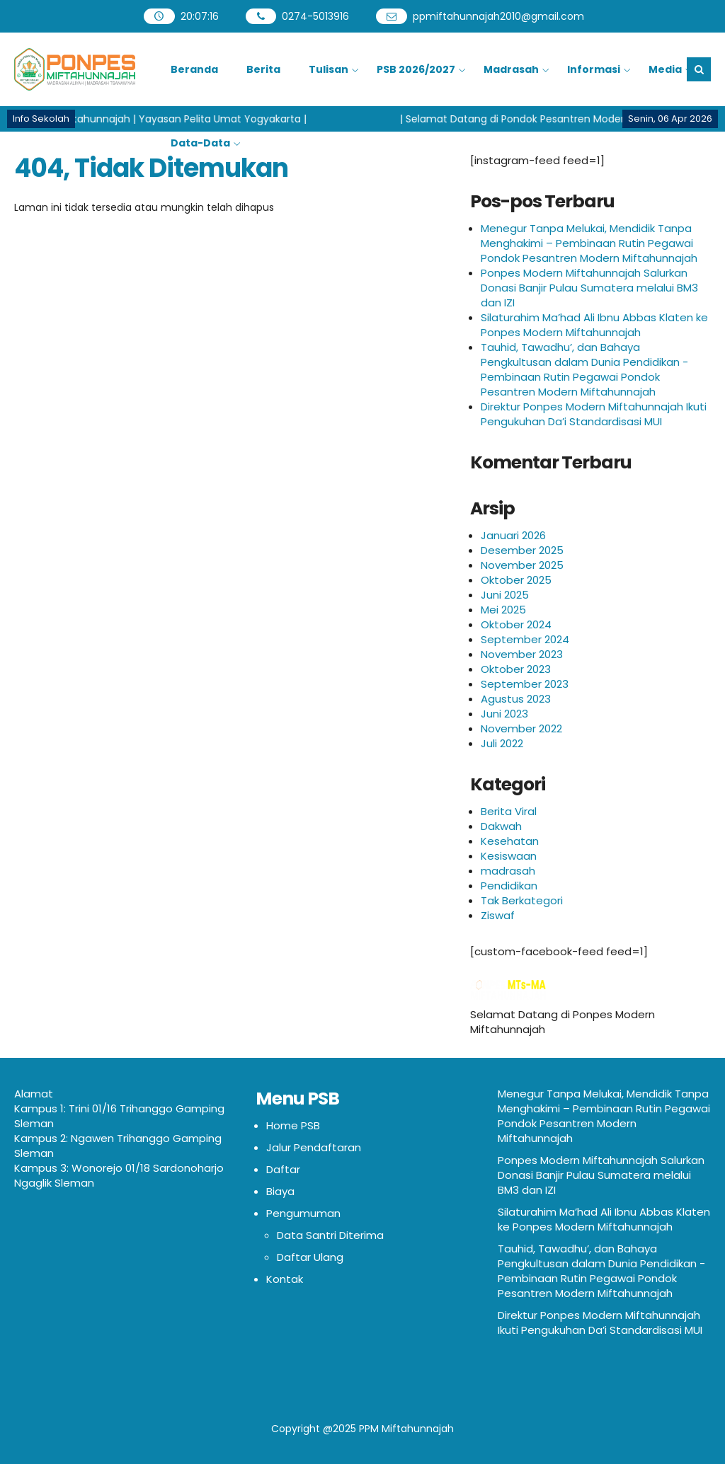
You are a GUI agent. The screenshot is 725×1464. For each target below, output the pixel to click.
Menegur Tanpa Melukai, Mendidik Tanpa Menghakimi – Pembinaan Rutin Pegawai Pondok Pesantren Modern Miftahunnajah (589, 243)
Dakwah (501, 826)
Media (665, 69)
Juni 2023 (504, 713)
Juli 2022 (502, 743)
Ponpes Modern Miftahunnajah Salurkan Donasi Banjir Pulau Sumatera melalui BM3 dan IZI (589, 287)
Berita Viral (509, 811)
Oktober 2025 (516, 579)
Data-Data (200, 143)
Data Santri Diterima (330, 1235)
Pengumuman (303, 1213)
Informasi (593, 69)
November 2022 (521, 728)
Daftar (283, 1169)
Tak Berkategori (522, 900)
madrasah (508, 870)
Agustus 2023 (516, 698)
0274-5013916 (315, 16)
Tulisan (328, 69)
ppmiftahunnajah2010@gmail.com (498, 16)
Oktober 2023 (516, 669)
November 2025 (522, 565)
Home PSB (293, 1125)
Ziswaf (498, 915)
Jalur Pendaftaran (313, 1147)
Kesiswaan (509, 855)
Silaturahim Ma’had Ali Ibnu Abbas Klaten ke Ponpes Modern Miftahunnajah (594, 325)
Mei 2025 (503, 609)
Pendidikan (509, 885)
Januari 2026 (513, 535)
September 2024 (525, 639)
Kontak (284, 1279)
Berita (263, 69)
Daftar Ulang (310, 1257)
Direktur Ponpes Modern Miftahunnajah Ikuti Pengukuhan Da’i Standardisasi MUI (594, 414)
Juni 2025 (505, 594)
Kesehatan (510, 841)
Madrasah (511, 69)
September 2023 (525, 683)
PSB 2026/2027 (416, 69)
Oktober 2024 (516, 624)
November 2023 (522, 654)
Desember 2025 (522, 550)
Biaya (280, 1191)
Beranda (194, 69)
